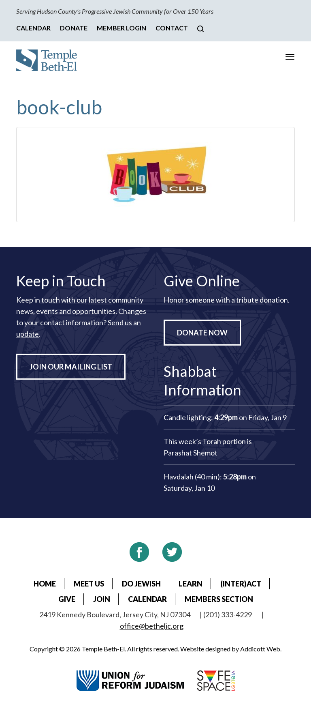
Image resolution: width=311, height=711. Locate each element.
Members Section (219, 599)
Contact (172, 28)
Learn (190, 583)
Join (101, 599)
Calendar (33, 28)
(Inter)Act (240, 583)
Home (45, 583)
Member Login (121, 28)
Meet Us (89, 583)
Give (66, 599)
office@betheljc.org (151, 625)
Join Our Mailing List (71, 366)
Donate (73, 28)
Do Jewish (141, 583)
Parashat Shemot (190, 452)
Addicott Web (260, 649)
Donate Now (202, 332)
